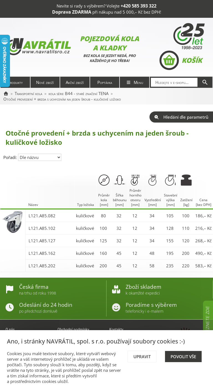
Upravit (142, 356)
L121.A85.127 (42, 240)
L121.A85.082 (42, 215)
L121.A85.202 (42, 265)
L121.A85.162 (42, 253)
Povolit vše (183, 356)
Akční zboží (75, 82)
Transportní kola (28, 93)
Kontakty (116, 329)
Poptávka (104, 82)
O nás (10, 329)
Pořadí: (10, 157)
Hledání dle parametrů (181, 117)
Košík (180, 60)
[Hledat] (204, 82)
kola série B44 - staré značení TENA (78, 93)
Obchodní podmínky (73, 329)
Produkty (15, 82)
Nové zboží (45, 82)
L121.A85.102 (42, 228)
